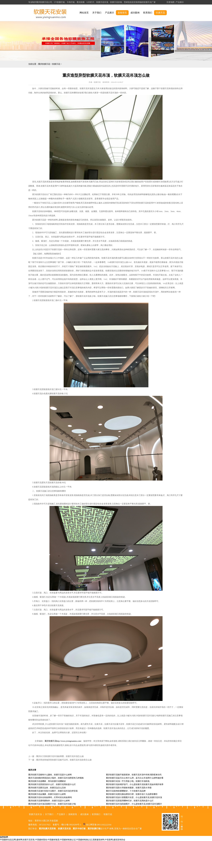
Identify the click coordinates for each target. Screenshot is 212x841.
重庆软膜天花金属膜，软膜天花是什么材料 (47, 794)
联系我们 (147, 12)
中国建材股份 (41, 840)
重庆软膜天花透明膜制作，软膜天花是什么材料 (49, 801)
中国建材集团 (53, 840)
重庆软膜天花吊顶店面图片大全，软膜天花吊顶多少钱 (52, 804)
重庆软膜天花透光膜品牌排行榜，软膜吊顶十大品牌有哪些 (131, 794)
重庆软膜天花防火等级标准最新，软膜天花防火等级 (129, 788)
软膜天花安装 (29, 840)
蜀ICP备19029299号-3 (71, 824)
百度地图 (170, 2)
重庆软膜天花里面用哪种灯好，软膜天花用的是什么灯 (129, 801)
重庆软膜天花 (44, 64)
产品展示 (180, 2)
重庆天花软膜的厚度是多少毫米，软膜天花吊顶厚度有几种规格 (56, 778)
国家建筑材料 (98, 840)
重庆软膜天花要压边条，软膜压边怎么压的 (47, 788)
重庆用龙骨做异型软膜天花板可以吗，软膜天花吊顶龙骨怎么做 (64, 760)
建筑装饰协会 (119, 840)
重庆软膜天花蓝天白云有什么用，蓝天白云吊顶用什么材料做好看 (134, 778)
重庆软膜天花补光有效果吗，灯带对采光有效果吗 (50, 797)
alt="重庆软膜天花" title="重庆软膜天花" (50, 13)
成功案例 (134, 12)
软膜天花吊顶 (35, 814)
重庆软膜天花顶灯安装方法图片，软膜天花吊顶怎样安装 (53, 791)
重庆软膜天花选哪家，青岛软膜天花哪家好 (47, 781)
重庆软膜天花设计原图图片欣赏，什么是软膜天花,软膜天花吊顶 (134, 797)
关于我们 (96, 12)
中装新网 (109, 840)
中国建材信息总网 (8, 840)
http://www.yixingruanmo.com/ (69, 741)
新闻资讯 (122, 12)
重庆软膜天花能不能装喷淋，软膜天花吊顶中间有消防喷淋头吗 (133, 775)
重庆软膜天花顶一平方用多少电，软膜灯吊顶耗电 (128, 781)
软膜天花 (160, 12)
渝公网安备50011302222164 (98, 824)
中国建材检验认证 (68, 840)
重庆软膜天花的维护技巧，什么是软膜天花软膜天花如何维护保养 (134, 784)
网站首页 (84, 12)
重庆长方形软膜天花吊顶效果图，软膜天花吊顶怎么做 (60, 756)
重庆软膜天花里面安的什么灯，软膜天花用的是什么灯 (52, 784)
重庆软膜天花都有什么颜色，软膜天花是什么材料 (50, 775)
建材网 (19, 840)
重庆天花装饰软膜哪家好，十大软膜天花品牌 (126, 791)
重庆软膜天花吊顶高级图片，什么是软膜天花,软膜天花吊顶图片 (134, 804)
